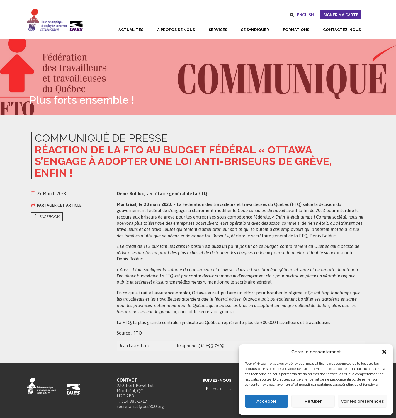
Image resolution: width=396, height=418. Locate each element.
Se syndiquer (255, 30)
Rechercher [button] (292, 15)
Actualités (130, 30)
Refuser (313, 401)
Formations (296, 30)
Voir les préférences (362, 401)
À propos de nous (176, 30)
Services (218, 30)
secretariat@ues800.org (140, 406)
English (305, 15)
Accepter (266, 401)
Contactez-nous (342, 30)
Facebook (49, 216)
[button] (384, 352)
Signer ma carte (340, 15)
